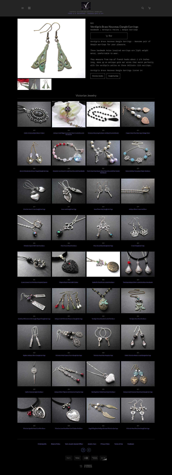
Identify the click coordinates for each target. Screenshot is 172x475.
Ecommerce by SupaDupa (88, 465)
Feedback (131, 444)
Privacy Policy (105, 444)
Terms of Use (118, 444)
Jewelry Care (92, 444)
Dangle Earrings (113, 76)
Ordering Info (42, 444)
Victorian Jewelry (97, 76)
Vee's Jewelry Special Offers (74, 444)
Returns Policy (55, 444)
